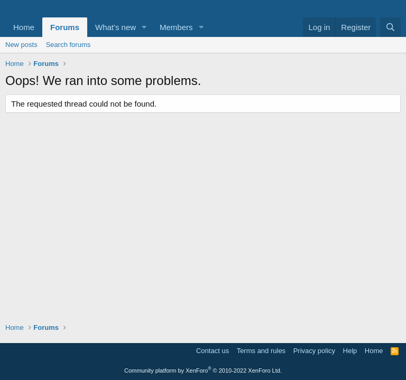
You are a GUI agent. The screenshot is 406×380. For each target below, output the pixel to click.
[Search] (390, 27)
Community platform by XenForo (203, 370)
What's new (115, 27)
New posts (21, 45)
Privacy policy (314, 351)
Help (350, 351)
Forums (64, 27)
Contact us (212, 351)
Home (23, 27)
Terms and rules (261, 351)
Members (176, 27)
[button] (144, 27)
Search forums (68, 45)
